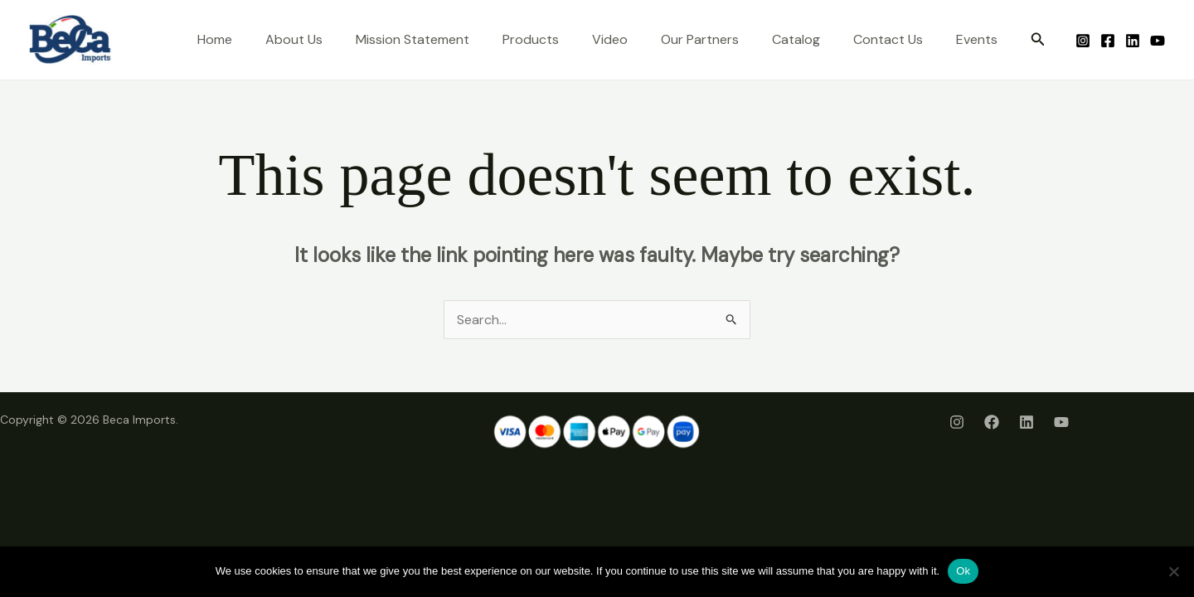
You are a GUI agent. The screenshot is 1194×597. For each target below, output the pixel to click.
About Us (294, 39)
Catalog (796, 39)
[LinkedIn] (1132, 40)
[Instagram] (1082, 40)
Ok (963, 571)
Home (214, 39)
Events (976, 39)
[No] (1173, 571)
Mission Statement (412, 39)
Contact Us (888, 39)
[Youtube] (1157, 40)
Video (610, 39)
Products (530, 39)
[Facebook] (1107, 40)
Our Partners (700, 39)
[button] (1038, 40)
